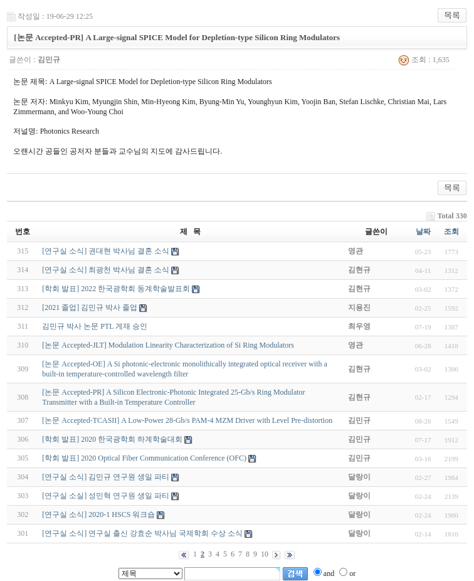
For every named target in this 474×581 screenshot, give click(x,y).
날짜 (423, 231)
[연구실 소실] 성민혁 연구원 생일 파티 (105, 495)
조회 (451, 231)
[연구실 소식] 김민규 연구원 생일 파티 (105, 476)
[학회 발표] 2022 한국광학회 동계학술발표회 (116, 288)
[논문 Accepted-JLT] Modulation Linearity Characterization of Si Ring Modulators (167, 345)
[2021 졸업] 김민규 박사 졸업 (89, 307)
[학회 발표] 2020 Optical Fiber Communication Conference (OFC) (144, 458)
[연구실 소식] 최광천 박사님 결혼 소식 (105, 269)
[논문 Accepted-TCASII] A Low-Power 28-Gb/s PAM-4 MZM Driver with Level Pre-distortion (187, 420)
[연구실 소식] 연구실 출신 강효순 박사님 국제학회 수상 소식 (142, 533)
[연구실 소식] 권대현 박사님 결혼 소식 (105, 251)
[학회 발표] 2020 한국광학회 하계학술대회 (112, 439)
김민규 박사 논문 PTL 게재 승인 (94, 326)
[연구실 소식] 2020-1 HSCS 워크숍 (98, 514)
